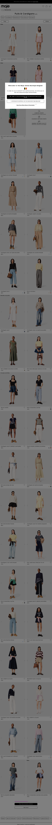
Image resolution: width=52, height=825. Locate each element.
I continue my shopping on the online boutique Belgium (26, 101)
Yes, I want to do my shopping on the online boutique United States (26, 97)
